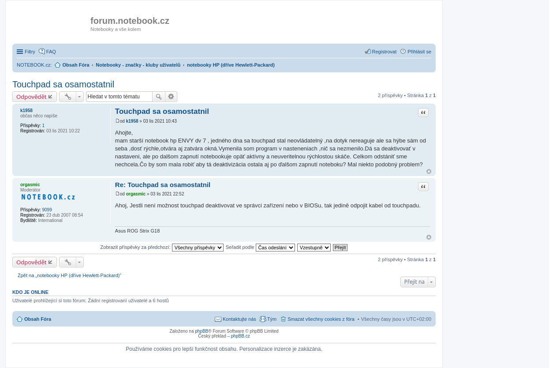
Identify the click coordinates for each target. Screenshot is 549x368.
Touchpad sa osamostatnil (63, 84)
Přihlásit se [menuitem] (419, 51)
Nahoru (428, 171)
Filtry (30, 51)
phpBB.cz (240, 336)
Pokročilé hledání (171, 96)
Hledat (158, 96)
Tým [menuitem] (271, 319)
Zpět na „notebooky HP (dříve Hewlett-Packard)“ (69, 275)
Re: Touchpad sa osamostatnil (162, 184)
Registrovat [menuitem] (384, 51)
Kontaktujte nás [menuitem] (239, 319)
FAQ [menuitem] (51, 51)
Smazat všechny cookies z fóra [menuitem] (321, 319)
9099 (47, 209)
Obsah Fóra (37, 319)
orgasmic (30, 184)
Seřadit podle (260, 247)
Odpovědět (31, 97)
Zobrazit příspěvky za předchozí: (162, 247)
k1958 (26, 110)
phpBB (201, 331)
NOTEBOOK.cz (33, 65)
